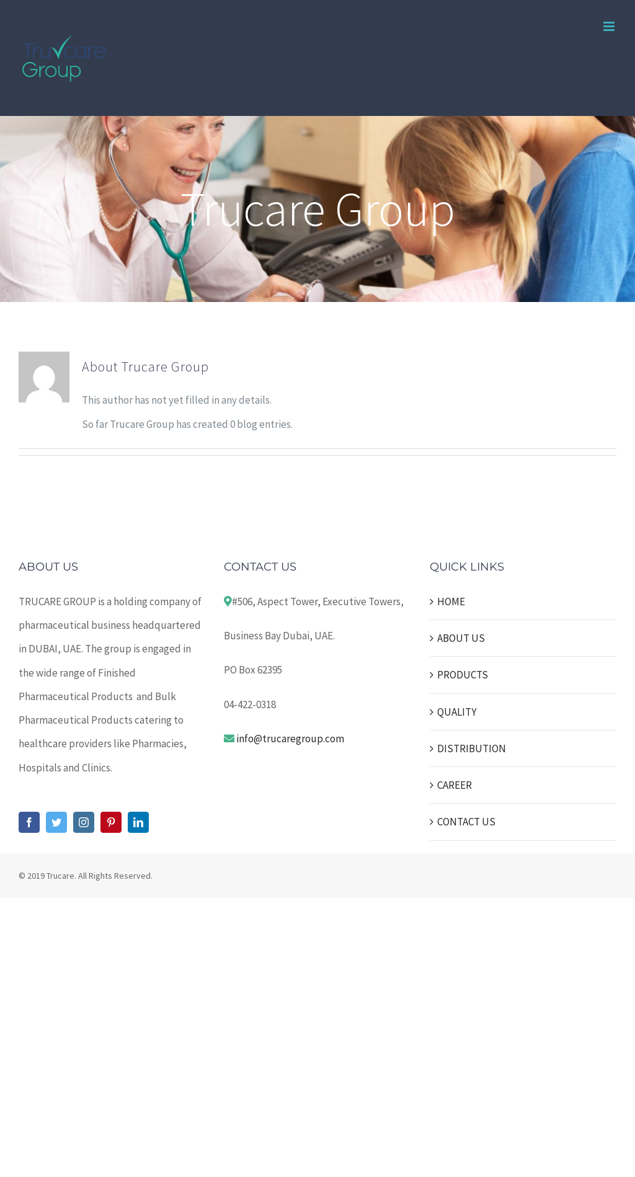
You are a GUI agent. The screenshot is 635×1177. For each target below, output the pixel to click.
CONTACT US (466, 821)
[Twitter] (56, 822)
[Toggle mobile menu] (609, 26)
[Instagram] (83, 822)
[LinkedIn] (138, 822)
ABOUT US (461, 638)
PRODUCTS (462, 675)
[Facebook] (29, 822)
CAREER (454, 785)
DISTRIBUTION (471, 748)
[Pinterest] (111, 822)
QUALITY (456, 712)
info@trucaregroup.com (290, 738)
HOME (451, 601)
